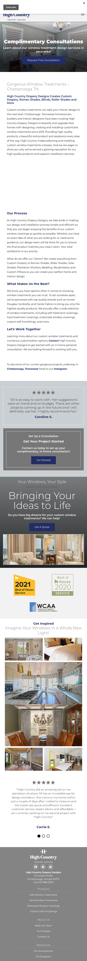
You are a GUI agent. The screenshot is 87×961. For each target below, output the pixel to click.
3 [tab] (48, 836)
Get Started (43, 460)
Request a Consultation (43, 957)
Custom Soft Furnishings (43, 900)
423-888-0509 (45, 871)
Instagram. (61, 368)
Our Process (43, 920)
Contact (54, 340)
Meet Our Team (43, 915)
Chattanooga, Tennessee (22, 368)
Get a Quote (41, 527)
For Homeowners (43, 940)
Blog (43, 951)
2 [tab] (43, 836)
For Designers (43, 946)
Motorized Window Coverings (43, 895)
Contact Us (44, 926)
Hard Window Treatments (43, 889)
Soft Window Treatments (43, 884)
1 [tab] (39, 836)
